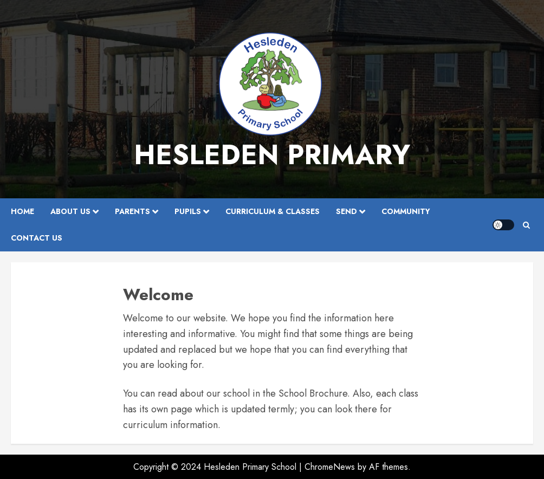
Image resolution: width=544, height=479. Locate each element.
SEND (346, 211)
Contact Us (36, 237)
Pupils (187, 211)
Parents (132, 211)
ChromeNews (330, 467)
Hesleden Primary (272, 154)
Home (22, 211)
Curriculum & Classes (272, 211)
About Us (70, 211)
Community (405, 211)
